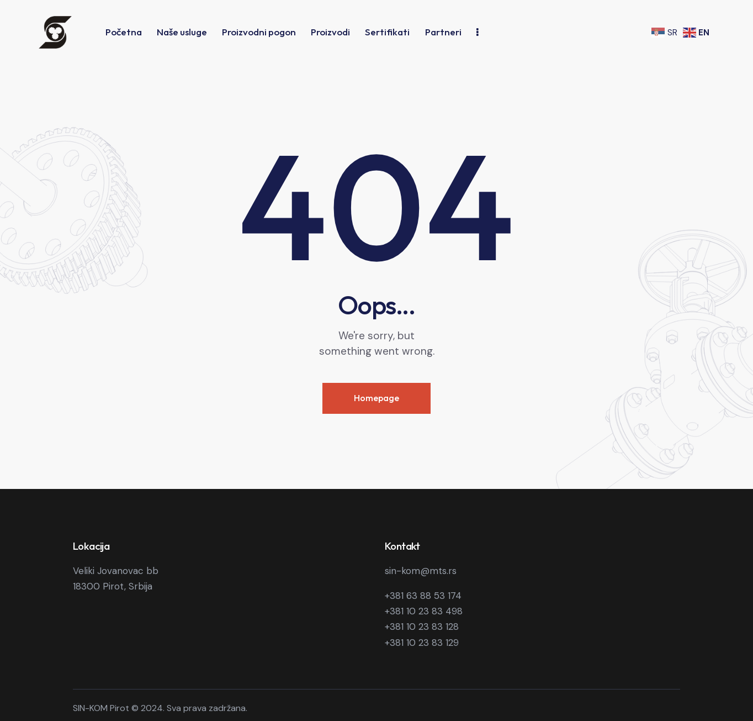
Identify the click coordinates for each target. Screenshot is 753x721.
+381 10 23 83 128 (422, 626)
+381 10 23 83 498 (424, 611)
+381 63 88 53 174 (423, 596)
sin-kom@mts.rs (421, 571)
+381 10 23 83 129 (422, 642)
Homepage (376, 397)
